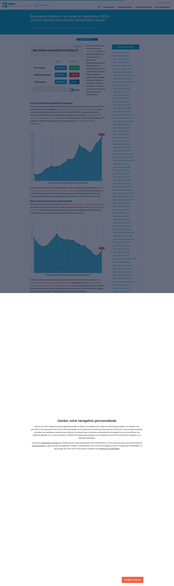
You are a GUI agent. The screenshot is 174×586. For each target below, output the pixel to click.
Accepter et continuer (132, 580)
